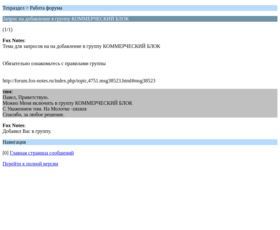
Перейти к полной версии (30, 163)
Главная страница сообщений (42, 153)
